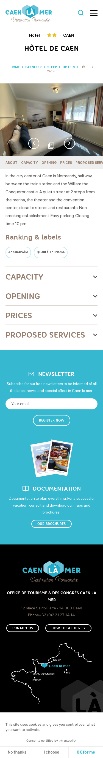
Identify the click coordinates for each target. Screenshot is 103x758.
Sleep (52, 67)
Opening (49, 163)
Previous (34, 143)
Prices (66, 163)
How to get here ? (68, 628)
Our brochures (51, 524)
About (11, 163)
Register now (51, 420)
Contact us (22, 628)
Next (69, 143)
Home (15, 67)
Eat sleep (33, 67)
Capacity (29, 163)
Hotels (69, 67)
